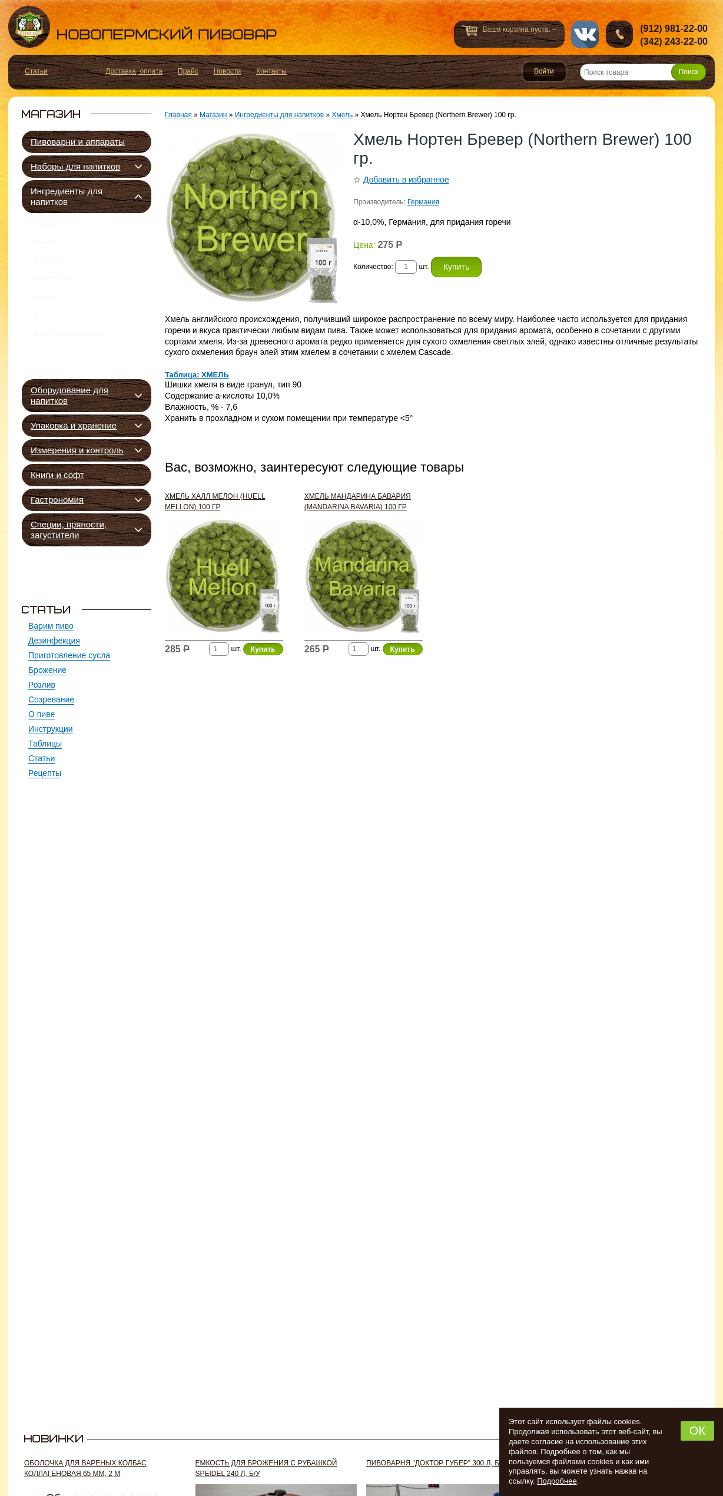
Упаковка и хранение (74, 425)
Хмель (47, 248)
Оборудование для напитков (69, 395)
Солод (46, 225)
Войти (544, 72)
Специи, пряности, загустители (69, 529)
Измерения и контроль (77, 450)
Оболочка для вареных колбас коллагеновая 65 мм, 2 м (85, 1468)
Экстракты (55, 294)
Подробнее (556, 1481)
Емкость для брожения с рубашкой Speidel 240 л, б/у (266, 1468)
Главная (178, 115)
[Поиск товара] (643, 72)
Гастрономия (57, 500)
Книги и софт (57, 475)
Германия (423, 202)
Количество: (374, 267)
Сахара (48, 340)
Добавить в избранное (406, 179)
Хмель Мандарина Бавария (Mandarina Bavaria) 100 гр (357, 501)
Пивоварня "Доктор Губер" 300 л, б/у (436, 1463)
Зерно (46, 317)
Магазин (213, 115)
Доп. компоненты (69, 363)
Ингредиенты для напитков (66, 196)
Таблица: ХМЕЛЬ (197, 374)
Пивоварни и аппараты (78, 142)
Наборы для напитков (75, 166)
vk (585, 34)
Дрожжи (50, 271)
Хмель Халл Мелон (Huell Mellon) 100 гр (215, 501)
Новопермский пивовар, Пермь (142, 27)
